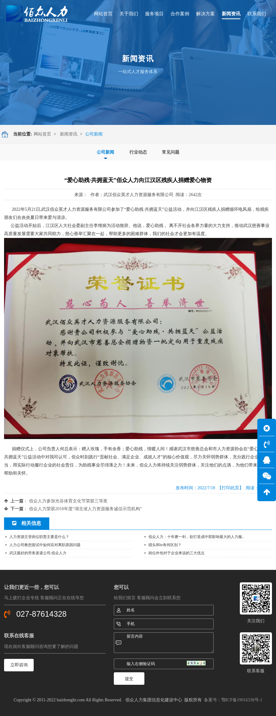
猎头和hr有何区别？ (165, 545)
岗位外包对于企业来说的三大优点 (176, 553)
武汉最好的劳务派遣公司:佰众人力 (37, 553)
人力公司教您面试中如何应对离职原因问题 (44, 545)
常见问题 (170, 152)
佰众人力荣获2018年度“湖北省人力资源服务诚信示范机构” (85, 508)
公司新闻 (105, 152)
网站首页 (42, 134)
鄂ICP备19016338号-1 (241, 700)
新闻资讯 (68, 134)
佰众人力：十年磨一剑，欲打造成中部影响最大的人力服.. (196, 537)
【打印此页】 (230, 488)
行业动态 (138, 152)
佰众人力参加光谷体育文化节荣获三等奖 (68, 501)
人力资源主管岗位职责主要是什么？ (39, 537)
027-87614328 (41, 614)
